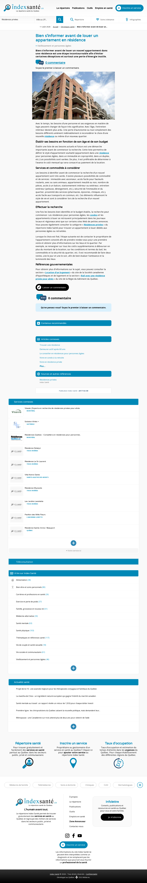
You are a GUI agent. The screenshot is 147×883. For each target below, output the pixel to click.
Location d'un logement (57, 272)
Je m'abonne (114, 817)
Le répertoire (63, 8)
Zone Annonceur (77, 821)
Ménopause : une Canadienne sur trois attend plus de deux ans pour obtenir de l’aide (52, 717)
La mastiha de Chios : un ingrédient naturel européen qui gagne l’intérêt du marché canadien (56, 696)
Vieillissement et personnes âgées (54, 45)
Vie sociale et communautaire (30, 652)
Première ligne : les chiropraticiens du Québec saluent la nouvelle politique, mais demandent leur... (58, 710)
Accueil (55, 27)
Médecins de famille (19, 785)
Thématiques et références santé (32, 637)
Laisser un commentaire (54, 287)
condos (93, 215)
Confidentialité (91, 874)
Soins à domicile (68, 785)
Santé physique (25, 630)
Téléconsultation (24, 561)
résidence (49, 136)
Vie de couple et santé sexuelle (31, 645)
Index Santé (54, 874)
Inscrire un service (131, 8)
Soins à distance (105, 19)
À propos (73, 796)
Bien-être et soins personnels (30, 587)
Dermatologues (125, 785)
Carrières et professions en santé (32, 594)
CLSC (106, 785)
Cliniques (89, 785)
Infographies (133, 19)
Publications (78, 8)
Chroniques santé (68, 27)
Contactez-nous (76, 826)
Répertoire (77, 19)
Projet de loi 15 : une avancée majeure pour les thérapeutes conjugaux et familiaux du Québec (56, 689)
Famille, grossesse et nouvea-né (31, 609)
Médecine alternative (27, 616)
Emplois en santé (104, 8)
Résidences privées (93, 224)
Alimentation (23, 580)
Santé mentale (24, 623)
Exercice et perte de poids (29, 601)
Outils (90, 8)
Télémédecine (44, 785)
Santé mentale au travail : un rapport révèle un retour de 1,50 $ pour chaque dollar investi (54, 703)
